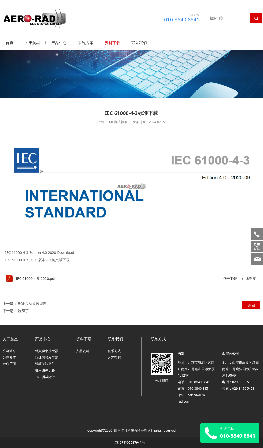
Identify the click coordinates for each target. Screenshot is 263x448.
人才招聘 (114, 357)
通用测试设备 (45, 370)
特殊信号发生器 (46, 357)
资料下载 (112, 42)
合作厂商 (9, 363)
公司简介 (9, 351)
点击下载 (230, 278)
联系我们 (139, 42)
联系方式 (114, 351)
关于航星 (32, 42)
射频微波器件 (45, 363)
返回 (251, 305)
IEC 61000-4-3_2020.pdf (35, 278)
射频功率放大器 (46, 351)
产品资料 (82, 351)
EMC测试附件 (45, 376)
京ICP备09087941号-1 (131, 442)
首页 (9, 42)
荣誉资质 (9, 357)
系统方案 (85, 42)
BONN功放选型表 (32, 303)
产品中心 (59, 42)
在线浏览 (249, 278)
